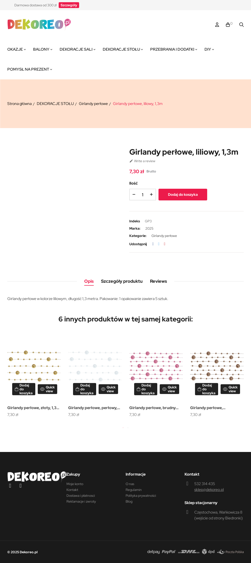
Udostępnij (153, 244)
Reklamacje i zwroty (81, 501)
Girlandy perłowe (164, 236)
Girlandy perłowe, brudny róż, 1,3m (152, 408)
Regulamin (134, 490)
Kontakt (72, 490)
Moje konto (74, 484)
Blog (129, 501)
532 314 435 (204, 483)
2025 (149, 228)
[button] (69, 5)
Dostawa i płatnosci (80, 495)
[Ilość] (142, 194)
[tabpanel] (34, 375)
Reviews (158, 281)
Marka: (134, 228)
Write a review (142, 161)
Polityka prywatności (141, 495)
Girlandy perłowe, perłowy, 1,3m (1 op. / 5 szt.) (92, 408)
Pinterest (164, 244)
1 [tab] (123, 427)
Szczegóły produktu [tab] (122, 281)
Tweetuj (158, 244)
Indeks (134, 221)
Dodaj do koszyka (183, 194)
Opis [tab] (89, 281)
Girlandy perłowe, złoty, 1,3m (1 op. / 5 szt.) (33, 408)
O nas (130, 484)
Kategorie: (138, 236)
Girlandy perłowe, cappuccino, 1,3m (206, 408)
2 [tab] (128, 427)
